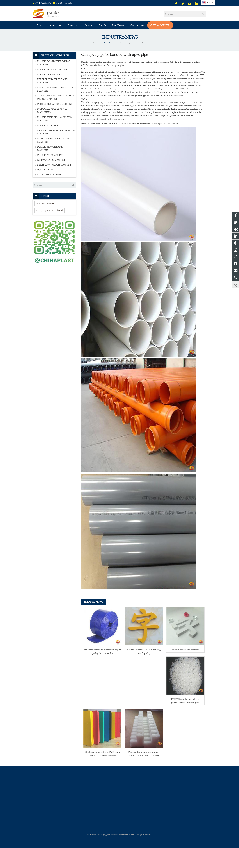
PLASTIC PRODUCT (47, 169)
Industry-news (119, 37)
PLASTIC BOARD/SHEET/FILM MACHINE (53, 63)
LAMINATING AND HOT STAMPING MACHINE (56, 132)
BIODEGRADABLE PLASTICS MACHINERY (52, 111)
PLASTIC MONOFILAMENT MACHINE (51, 149)
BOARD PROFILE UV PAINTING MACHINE (53, 140)
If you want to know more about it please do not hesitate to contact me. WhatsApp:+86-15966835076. (130, 123)
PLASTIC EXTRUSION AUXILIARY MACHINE (54, 119)
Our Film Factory (45, 203)
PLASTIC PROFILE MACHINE (52, 69)
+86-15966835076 (43, 3)
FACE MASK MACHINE (49, 174)
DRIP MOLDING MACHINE (51, 160)
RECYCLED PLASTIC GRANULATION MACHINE (56, 89)
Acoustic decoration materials (185, 649)
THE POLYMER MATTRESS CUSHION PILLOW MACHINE (56, 97)
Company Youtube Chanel (49, 210)
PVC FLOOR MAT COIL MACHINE (54, 104)
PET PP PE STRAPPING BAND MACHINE (52, 81)
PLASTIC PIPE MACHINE (50, 74)
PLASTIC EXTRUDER (48, 125)
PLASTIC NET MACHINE (50, 155)
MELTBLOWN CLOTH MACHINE (54, 165)
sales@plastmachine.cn (66, 3)
